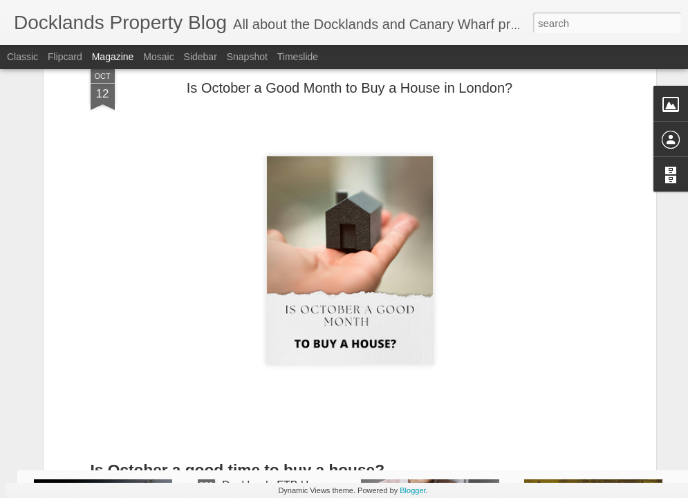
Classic (22, 56)
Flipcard (65, 56)
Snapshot (247, 56)
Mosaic (158, 56)
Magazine (113, 56)
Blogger (412, 490)
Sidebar (200, 56)
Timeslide (297, 56)
